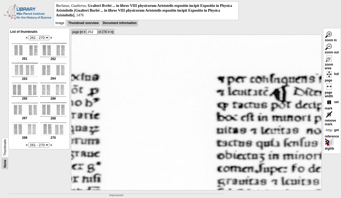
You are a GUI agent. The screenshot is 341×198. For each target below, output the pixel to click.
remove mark (330, 119)
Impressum (116, 195)
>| (112, 32)
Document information (119, 23)
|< (81, 32)
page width (329, 91)
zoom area (329, 63)
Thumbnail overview (83, 23)
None (5, 164)
